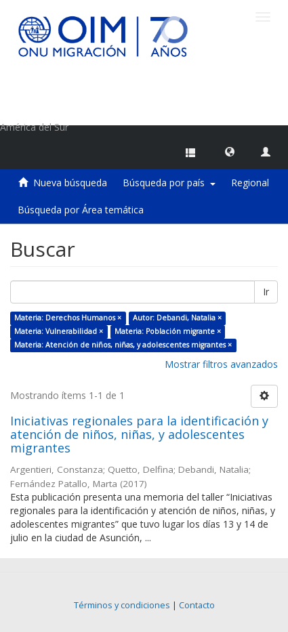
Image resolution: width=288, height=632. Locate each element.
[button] (230, 151)
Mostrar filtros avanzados (221, 364)
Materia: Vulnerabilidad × (58, 331)
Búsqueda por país (169, 182)
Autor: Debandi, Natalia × (177, 317)
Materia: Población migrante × (168, 331)
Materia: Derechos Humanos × (67, 317)
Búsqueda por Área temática (81, 209)
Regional (250, 182)
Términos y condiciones (122, 605)
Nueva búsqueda (70, 182)
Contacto (197, 605)
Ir (266, 291)
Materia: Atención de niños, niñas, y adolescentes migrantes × (123, 345)
